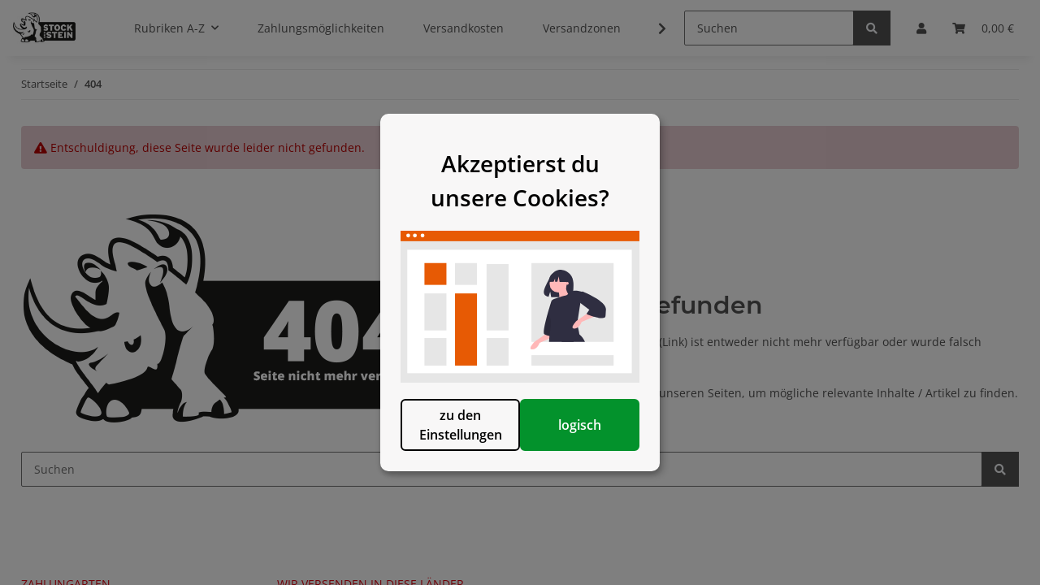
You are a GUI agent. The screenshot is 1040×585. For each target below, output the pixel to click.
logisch (603, 454)
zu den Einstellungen (436, 454)
